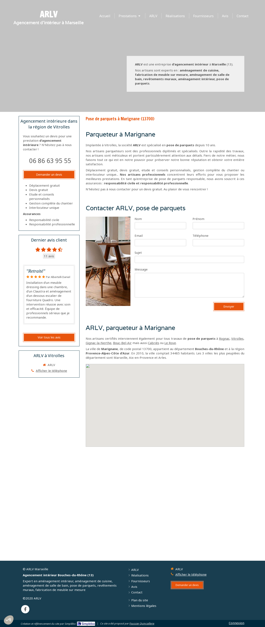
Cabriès (153, 343)
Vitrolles (237, 338)
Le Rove (170, 343)
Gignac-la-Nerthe (98, 343)
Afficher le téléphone (51, 370)
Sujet (138, 252)
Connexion (236, 623)
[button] (9, 620)
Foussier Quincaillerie (141, 623)
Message (141, 269)
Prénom (198, 219)
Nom (138, 219)
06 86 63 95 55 (50, 160)
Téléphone (200, 235)
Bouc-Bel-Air (122, 343)
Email (139, 235)
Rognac (224, 338)
